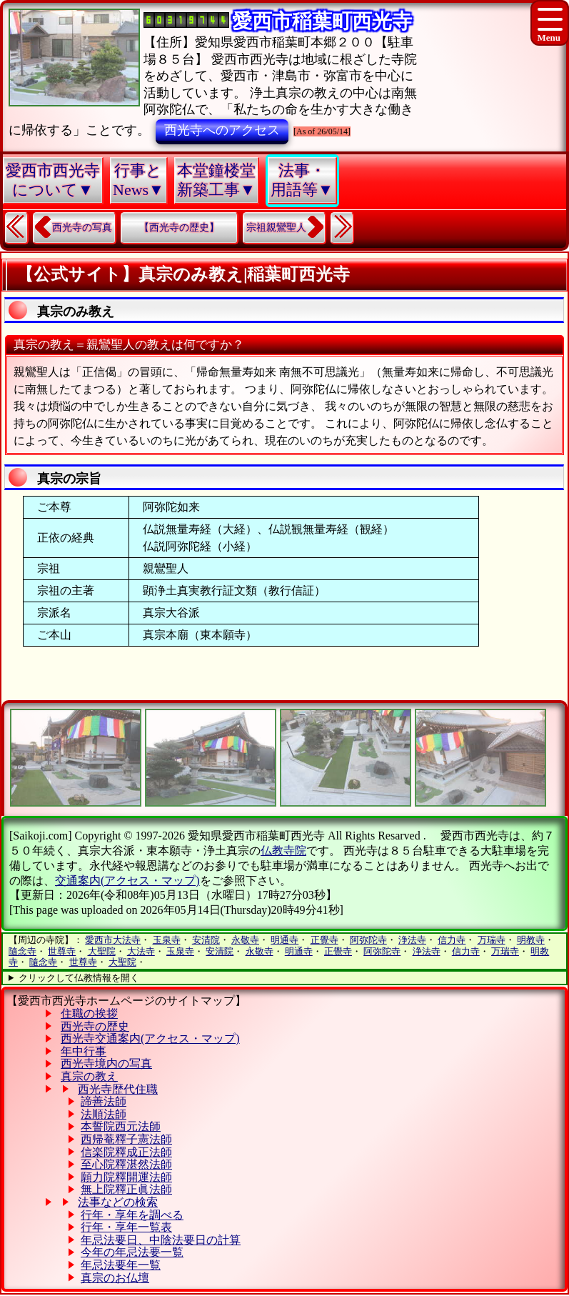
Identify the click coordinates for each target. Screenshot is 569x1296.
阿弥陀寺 (368, 939)
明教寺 (531, 939)
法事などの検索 (118, 1202)
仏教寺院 (283, 850)
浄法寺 (412, 939)
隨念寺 (22, 951)
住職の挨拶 (89, 1013)
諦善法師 (103, 1101)
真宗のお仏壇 (115, 1278)
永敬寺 (245, 939)
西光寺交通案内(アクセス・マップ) (150, 1038)
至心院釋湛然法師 (126, 1164)
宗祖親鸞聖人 (276, 227)
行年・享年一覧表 (126, 1227)
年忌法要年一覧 (121, 1265)
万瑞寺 (491, 939)
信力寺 (451, 939)
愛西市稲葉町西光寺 (322, 21)
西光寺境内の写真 (106, 1063)
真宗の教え (89, 1076)
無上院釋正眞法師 (126, 1189)
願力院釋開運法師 (126, 1177)
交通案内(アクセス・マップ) (127, 880)
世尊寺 (62, 951)
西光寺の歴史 (95, 1026)
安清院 (206, 939)
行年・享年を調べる (132, 1215)
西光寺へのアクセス (222, 130)
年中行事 (83, 1051)
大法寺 (141, 951)
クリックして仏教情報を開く (79, 977)
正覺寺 (324, 939)
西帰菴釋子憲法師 (126, 1139)
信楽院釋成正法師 (126, 1152)
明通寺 (284, 939)
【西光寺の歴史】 (179, 227)
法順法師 (103, 1114)
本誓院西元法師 (121, 1126)
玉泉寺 (167, 939)
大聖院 (102, 951)
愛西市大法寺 (113, 939)
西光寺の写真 (82, 227)
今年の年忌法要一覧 (132, 1252)
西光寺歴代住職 (118, 1089)
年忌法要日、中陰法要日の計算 (161, 1240)
